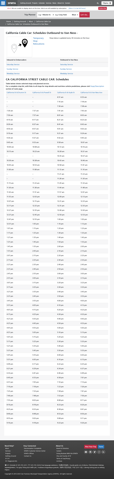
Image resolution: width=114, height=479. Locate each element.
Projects (7, 453)
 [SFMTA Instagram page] (99, 452)
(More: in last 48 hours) (77, 8)
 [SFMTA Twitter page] (95, 452)
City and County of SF (63, 456)
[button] (106, 3)
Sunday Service (12, 69)
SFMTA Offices (29, 453)
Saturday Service (13, 65)
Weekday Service (13, 74)
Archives (59, 461)
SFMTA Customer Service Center (34, 451)
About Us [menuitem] (60, 3)
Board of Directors (62, 448)
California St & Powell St (41, 93)
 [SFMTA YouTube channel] (86, 452)
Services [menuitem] (48, 3)
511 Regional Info (11, 461)
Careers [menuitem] (67, 3)
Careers (58, 451)
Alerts (9, 8)
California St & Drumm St (16, 93)
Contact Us (27, 456)
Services (7, 451)
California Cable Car (43, 22)
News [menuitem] (54, 3)
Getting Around (20, 22)
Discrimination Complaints (32, 448)
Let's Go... (84, 15)
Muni (31, 22)
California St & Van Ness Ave (91, 93)
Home (8, 22)
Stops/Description (97, 86)
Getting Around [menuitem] (25, 3)
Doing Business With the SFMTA (67, 453)
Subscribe (102, 8)
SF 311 (7, 458)
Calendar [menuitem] (42, 3)
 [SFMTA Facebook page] (90, 452)
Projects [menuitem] (35, 3)
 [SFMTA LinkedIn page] (103, 452)
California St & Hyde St (66, 93)
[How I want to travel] (75, 14)
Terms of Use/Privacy (63, 458)
